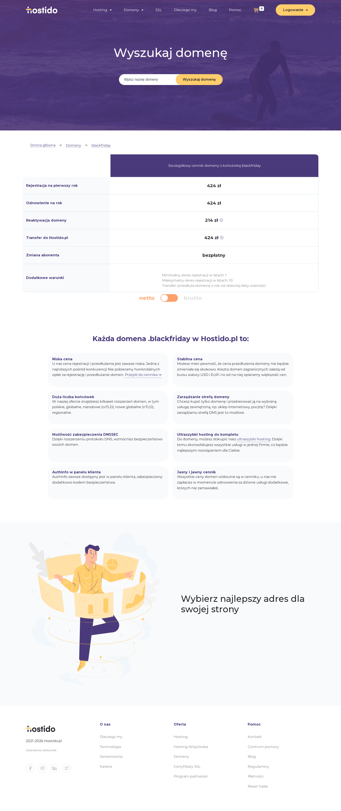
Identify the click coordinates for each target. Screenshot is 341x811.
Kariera (106, 766)
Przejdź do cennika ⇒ (143, 375)
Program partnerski (191, 776)
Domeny (131, 10)
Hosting (100, 10)
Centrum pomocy (263, 747)
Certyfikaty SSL (187, 766)
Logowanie (293, 10)
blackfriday (101, 145)
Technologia (110, 747)
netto (147, 298)
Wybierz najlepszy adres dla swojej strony (243, 604)
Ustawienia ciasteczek (41, 750)
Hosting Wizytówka (191, 747)
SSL (158, 10)
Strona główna (42, 145)
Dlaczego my (185, 10)
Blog (213, 10)
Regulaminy (258, 766)
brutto (193, 298)
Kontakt (255, 737)
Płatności (256, 776)
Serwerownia (111, 756)
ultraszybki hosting (253, 439)
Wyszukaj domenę (199, 79)
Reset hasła (258, 786)
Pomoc (235, 10)
